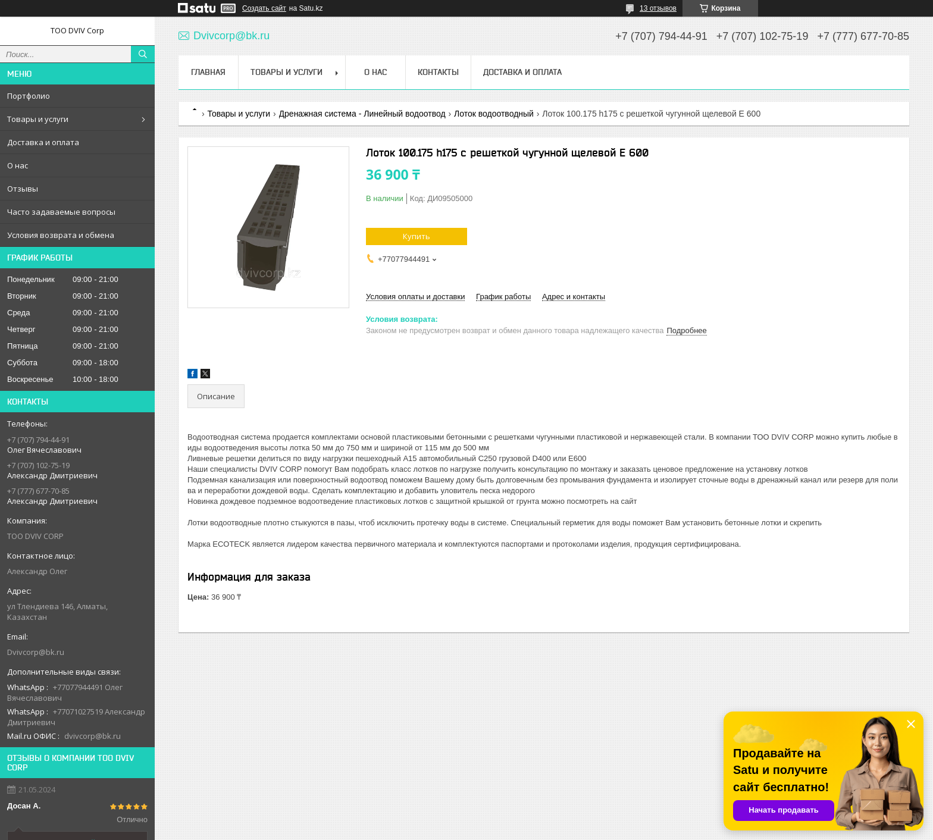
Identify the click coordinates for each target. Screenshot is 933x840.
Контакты (438, 72)
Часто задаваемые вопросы (61, 211)
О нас (17, 165)
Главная (208, 72)
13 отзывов (658, 8)
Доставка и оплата (43, 142)
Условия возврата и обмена (60, 235)
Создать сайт (264, 8)
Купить (416, 236)
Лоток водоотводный (494, 113)
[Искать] (143, 54)
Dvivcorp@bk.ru (35, 652)
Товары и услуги (37, 119)
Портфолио (28, 95)
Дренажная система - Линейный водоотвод (362, 113)
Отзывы (22, 188)
